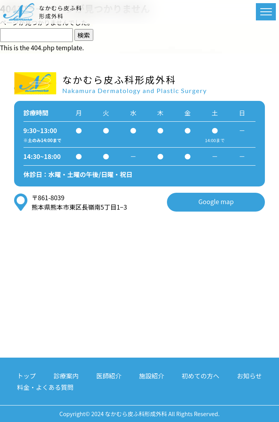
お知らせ (249, 375)
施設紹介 (151, 375)
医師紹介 (108, 375)
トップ (26, 375)
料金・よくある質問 (45, 387)
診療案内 (66, 375)
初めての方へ (200, 375)
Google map (216, 201)
